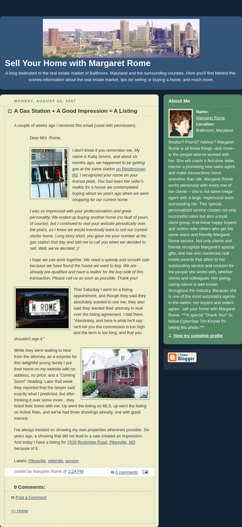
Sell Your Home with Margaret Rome (77, 63)
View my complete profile (198, 335)
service (71, 461)
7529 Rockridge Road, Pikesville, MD (101, 442)
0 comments (126, 472)
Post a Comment (31, 497)
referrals (55, 461)
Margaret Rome (210, 118)
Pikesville (37, 461)
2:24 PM (76, 471)
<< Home (19, 511)
